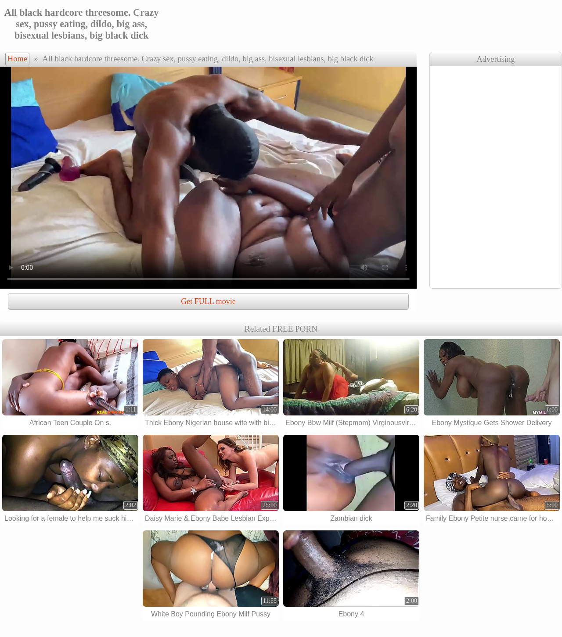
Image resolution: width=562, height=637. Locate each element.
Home (17, 58)
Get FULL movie (208, 301)
